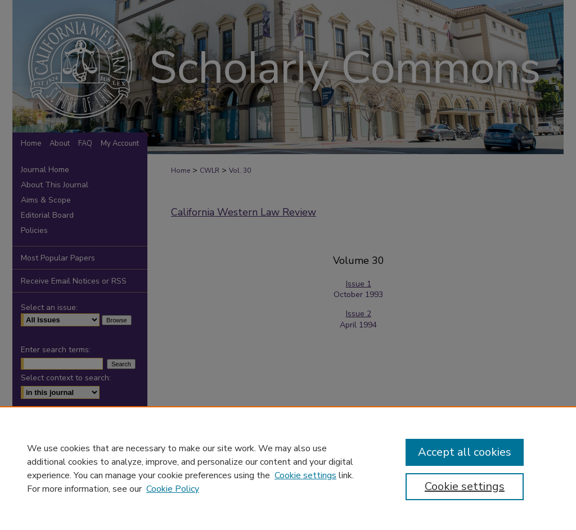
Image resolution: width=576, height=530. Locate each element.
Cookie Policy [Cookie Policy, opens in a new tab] (172, 489)
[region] (288, 468)
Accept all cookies (464, 452)
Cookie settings (305, 475)
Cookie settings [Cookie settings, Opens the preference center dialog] (465, 486)
